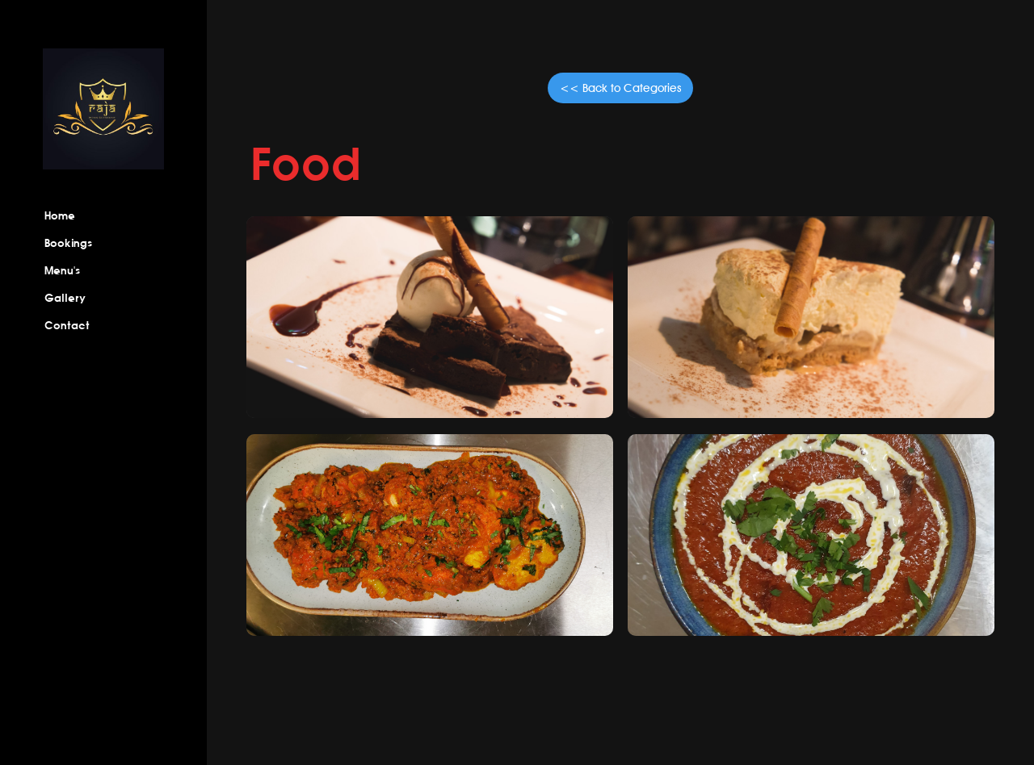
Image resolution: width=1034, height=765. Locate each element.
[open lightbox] (429, 317)
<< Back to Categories (620, 88)
